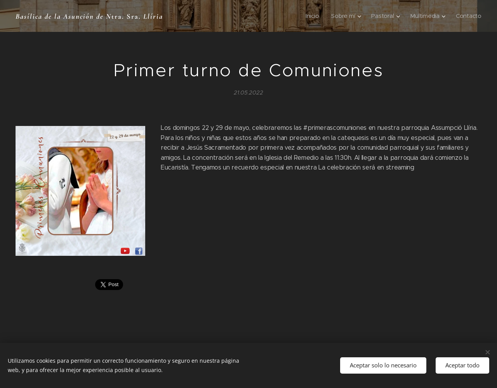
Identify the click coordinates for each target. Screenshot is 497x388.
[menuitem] (311, 16)
